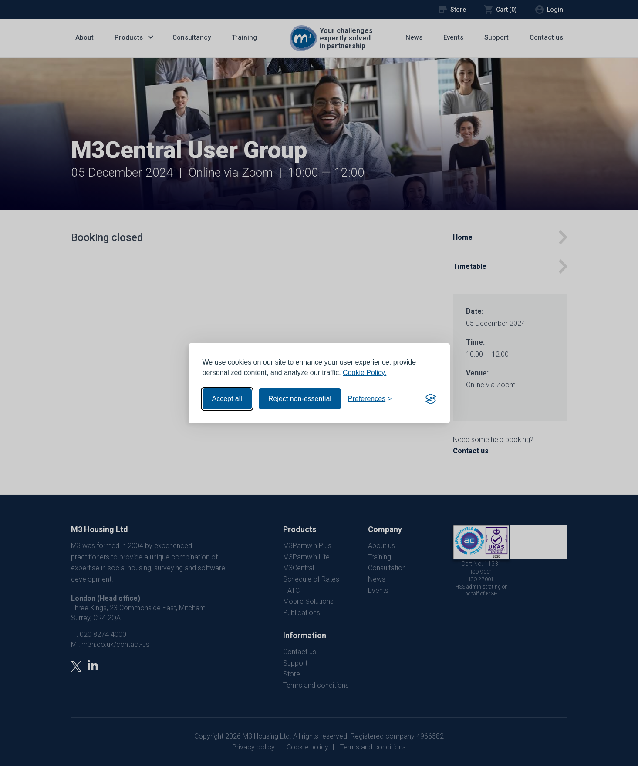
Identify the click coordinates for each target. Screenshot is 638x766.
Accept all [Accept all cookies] (227, 398)
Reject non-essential (299, 398)
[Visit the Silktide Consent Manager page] (430, 399)
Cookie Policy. (364, 372)
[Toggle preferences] (370, 399)
